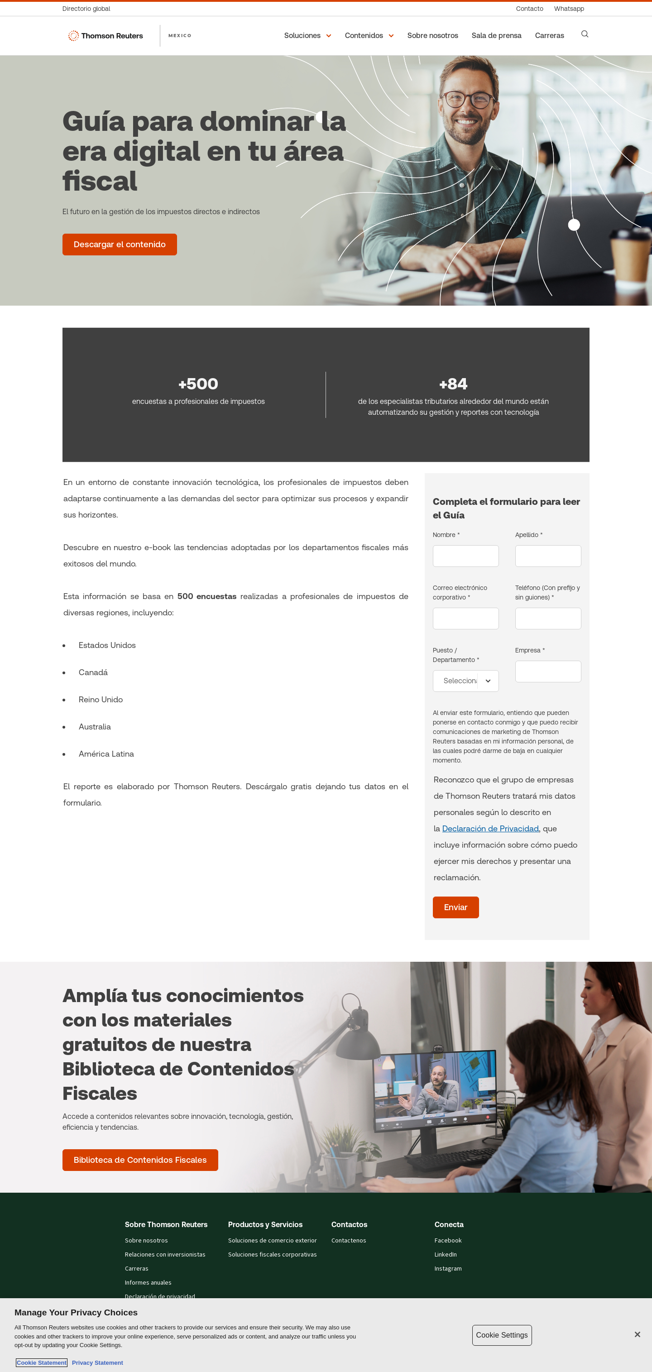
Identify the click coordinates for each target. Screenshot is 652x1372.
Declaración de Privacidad (490, 828)
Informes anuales (148, 1283)
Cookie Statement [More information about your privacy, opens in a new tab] (42, 1362)
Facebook (448, 1241)
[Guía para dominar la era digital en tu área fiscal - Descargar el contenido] (119, 244)
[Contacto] (530, 9)
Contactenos (348, 1241)
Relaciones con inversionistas (165, 1255)
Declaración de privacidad (160, 1297)
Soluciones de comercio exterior (272, 1241)
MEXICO (180, 35)
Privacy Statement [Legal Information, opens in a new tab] (96, 1362)
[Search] (585, 34)
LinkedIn (446, 1255)
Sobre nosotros (146, 1241)
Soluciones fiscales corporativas (272, 1255)
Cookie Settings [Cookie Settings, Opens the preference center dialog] (502, 1335)
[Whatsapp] (569, 9)
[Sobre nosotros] (434, 35)
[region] (326, 1335)
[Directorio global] (88, 9)
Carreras (137, 1269)
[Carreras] (551, 35)
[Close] (637, 1334)
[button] (309, 35)
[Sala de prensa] (498, 35)
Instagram (448, 1269)
